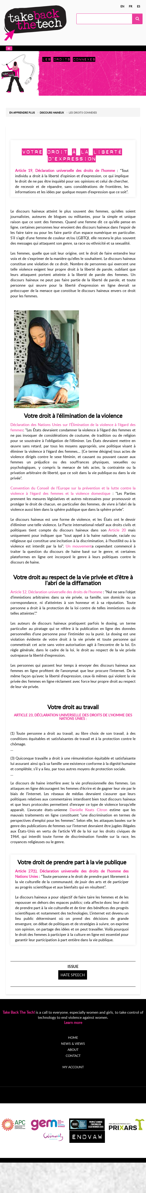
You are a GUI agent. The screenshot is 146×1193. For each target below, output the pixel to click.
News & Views (73, 1043)
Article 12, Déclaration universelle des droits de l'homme (56, 591)
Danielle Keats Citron (88, 809)
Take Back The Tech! (19, 1012)
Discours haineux (52, 112)
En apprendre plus (22, 112)
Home (73, 1037)
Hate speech (73, 974)
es (138, 6)
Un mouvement (79, 546)
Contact (73, 1055)
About (73, 1049)
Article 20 (117, 530)
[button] (9, 48)
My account (73, 1067)
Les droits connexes (83, 112)
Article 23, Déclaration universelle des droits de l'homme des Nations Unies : (73, 717)
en (122, 6)
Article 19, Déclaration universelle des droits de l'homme (65, 170)
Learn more (73, 1022)
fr (130, 6)
